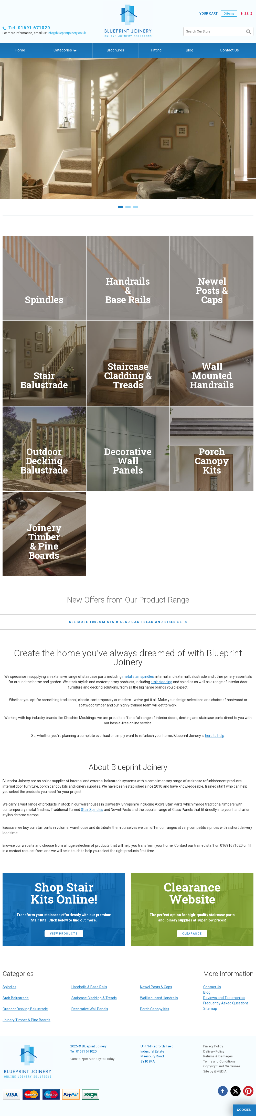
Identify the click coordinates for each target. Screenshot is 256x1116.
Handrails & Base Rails (89, 987)
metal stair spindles (138, 676)
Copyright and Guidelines (221, 1066)
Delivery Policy (213, 1051)
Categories (65, 50)
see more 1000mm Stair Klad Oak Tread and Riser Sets (128, 622)
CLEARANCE (192, 933)
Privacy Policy (213, 1046)
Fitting (156, 50)
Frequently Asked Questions (226, 1003)
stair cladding (161, 682)
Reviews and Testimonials (224, 998)
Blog (189, 50)
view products (64, 933)
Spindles (9, 987)
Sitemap (210, 1008)
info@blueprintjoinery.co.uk (67, 33)
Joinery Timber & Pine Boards (26, 1020)
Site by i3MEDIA (215, 1071)
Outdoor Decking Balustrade (25, 1009)
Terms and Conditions (219, 1061)
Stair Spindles (92, 810)
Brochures (115, 50)
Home (20, 50)
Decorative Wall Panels (89, 1009)
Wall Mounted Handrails (159, 998)
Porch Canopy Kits (154, 1009)
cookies (244, 1110)
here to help (214, 736)
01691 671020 (86, 1051)
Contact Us (229, 50)
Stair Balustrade (16, 998)
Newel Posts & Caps (156, 987)
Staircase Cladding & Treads (94, 998)
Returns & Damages (218, 1056)
